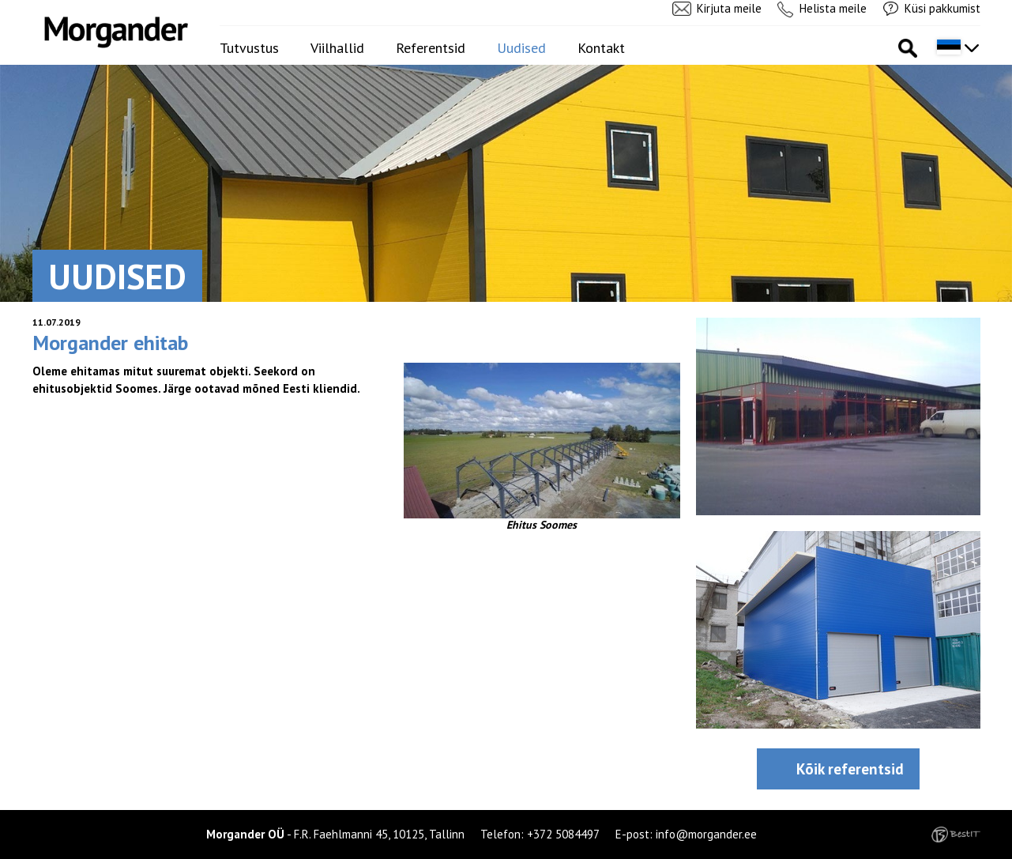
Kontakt (601, 48)
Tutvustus (249, 48)
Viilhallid (337, 48)
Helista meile (833, 8)
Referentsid (430, 48)
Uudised (521, 48)
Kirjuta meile (729, 8)
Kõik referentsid (850, 768)
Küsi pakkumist (942, 8)
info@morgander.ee (706, 834)
